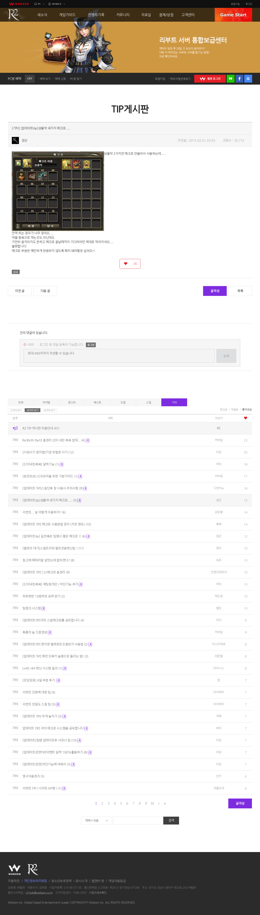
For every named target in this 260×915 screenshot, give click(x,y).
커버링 (219, 440)
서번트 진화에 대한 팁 (38, 692)
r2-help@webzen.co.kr (39, 892)
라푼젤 (219, 656)
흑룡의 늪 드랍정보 (36, 632)
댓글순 (235, 409)
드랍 (123, 402)
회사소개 (81, 881)
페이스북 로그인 (239, 79)
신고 (16, 272)
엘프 (218, 608)
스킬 (148, 402)
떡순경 (219, 596)
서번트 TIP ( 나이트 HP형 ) (44, 788)
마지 (218, 620)
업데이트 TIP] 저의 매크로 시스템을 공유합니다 (55, 728)
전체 (20, 402)
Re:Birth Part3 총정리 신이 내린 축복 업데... (55, 440)
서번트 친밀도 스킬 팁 (40, 704)
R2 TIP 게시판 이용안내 (40, 428)
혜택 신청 (60, 78)
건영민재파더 (219, 572)
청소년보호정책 (61, 881)
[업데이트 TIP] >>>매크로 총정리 (46, 572)
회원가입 (235, 4)
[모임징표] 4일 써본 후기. (41, 680)
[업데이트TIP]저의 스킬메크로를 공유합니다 (53, 620)
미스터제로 (219, 644)
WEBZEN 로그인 (210, 79)
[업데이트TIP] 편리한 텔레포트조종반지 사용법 (57, 644)
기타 (174, 402)
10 (152, 803)
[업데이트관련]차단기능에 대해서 (48, 764)
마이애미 (218, 692)
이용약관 (14, 881)
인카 (218, 776)
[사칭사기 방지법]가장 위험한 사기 (48, 452)
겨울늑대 (218, 788)
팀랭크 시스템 (33, 608)
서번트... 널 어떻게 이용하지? (43, 512)
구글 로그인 (248, 79)
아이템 (46, 402)
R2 (14, 15)
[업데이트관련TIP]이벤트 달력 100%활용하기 (57, 752)
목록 (240, 291)
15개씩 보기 (16, 410)
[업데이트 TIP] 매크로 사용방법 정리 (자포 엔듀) (56, 524)
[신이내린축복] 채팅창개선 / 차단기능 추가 (52, 584)
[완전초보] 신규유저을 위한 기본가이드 (52, 476)
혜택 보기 (45, 78)
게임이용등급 (117, 881)
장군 (24, 140)
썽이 (218, 548)
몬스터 (72, 402)
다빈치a (219, 488)
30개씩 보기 (32, 410)
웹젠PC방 (98, 881)
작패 (218, 716)
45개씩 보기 (49, 410)
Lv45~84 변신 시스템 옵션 (44, 668)
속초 (218, 560)
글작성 (215, 291)
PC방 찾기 (76, 78)
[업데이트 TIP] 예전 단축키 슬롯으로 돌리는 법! (55, 656)
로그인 (249, 4)
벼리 (218, 728)
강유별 (219, 512)
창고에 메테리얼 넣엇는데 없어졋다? (48, 560)
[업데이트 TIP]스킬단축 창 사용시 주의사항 (54, 488)
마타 (218, 464)
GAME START (233, 15)
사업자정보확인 (98, 892)
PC (39, 4)
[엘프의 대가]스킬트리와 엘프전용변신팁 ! (53, 548)
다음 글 (45, 291)
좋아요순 (247, 409)
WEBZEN (14, 869)
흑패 (218, 524)
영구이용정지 (33, 776)
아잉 (218, 452)
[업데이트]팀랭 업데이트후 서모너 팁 (51, 740)
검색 (171, 820)
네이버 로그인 (231, 79)
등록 (226, 356)
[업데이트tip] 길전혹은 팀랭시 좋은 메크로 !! (56, 536)
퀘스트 (97, 402)
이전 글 (19, 291)
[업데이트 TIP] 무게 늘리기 (44, 716)
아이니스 (218, 668)
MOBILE (56, 4)
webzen (19, 4)
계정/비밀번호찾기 (180, 78)
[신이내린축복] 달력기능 (42, 464)
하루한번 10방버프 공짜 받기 (43, 596)
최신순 (224, 409)
